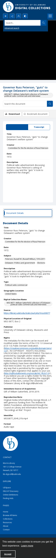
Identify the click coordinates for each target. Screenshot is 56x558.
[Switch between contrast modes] (25, 16)
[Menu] (50, 16)
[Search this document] (25, 104)
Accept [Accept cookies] (7, 554)
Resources (7, 522)
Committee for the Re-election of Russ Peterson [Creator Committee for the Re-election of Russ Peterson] (28, 148)
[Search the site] (23, 23)
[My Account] (18, 16)
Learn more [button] (27, 545)
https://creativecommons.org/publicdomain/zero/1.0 (28, 349)
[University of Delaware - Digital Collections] (27, 6)
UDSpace (7, 487)
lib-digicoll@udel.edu (12, 474)
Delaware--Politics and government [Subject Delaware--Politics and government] (20, 263)
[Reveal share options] (12, 16)
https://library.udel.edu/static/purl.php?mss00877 (27, 313)
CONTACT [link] (7, 457)
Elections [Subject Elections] (41, 263)
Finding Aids (8, 498)
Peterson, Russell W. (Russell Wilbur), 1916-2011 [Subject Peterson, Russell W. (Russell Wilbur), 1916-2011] (25, 259)
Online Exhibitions (10, 494)
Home (5, 511)
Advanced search (12, 28)
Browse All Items (10, 515)
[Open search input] (5, 16)
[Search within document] (50, 104)
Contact (6, 529)
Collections (7, 519)
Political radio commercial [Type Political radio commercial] (16, 285)
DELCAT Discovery (10, 491)
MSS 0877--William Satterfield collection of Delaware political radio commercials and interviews (26, 95)
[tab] (17, 127)
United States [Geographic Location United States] (10, 294)
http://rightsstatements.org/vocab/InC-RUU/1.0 (26, 373)
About (5, 526)
